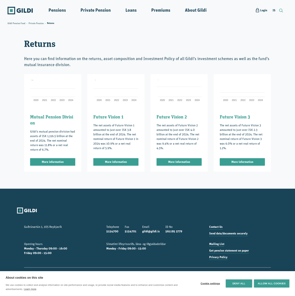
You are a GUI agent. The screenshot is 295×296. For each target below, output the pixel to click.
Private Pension (96, 10)
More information (53, 162)
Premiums (160, 10)
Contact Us (216, 227)
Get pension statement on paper (229, 250)
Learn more (30, 289)
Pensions (57, 10)
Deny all (239, 283)
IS (274, 10)
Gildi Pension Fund (16, 23)
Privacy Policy (218, 257)
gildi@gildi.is (151, 231)
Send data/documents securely (228, 233)
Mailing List (216, 244)
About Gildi (196, 10)
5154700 (112, 231)
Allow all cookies (272, 283)
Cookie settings (210, 283)
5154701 (130, 231)
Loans (131, 10)
